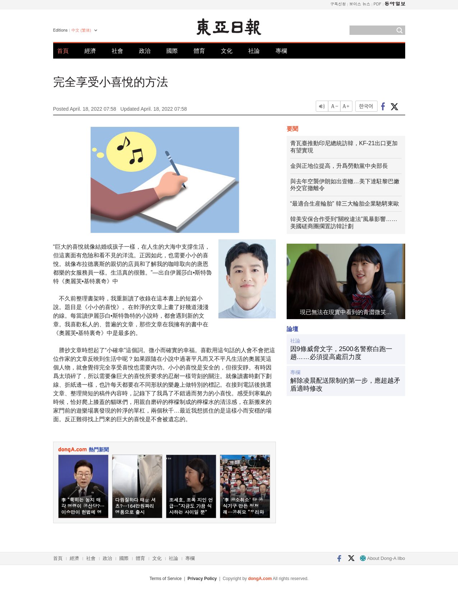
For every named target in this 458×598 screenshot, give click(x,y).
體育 (199, 51)
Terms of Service (165, 578)
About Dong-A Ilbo (382, 558)
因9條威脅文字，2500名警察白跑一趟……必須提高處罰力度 (341, 352)
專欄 (281, 51)
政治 (145, 51)
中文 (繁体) (81, 30)
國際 (172, 51)
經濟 (90, 51)
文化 (226, 51)
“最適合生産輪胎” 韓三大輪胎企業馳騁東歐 (344, 204)
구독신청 (338, 3)
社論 (254, 51)
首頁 (63, 51)
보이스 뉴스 (359, 3)
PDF (377, 3)
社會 (117, 51)
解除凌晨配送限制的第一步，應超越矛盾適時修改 (345, 384)
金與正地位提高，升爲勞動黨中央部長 (339, 166)
